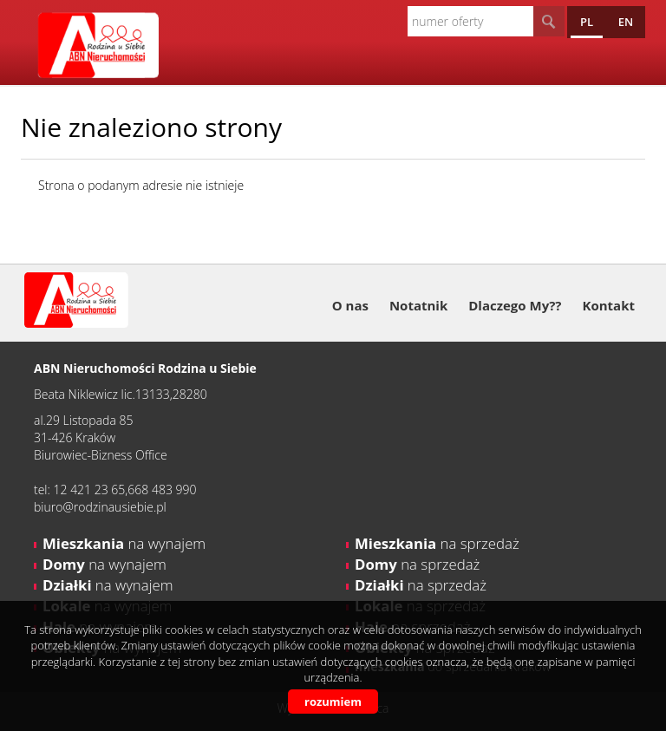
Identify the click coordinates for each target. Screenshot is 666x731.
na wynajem (124, 543)
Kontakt (609, 305)
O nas (350, 305)
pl (586, 21)
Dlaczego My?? (514, 305)
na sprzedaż (437, 543)
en (625, 21)
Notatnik (418, 305)
